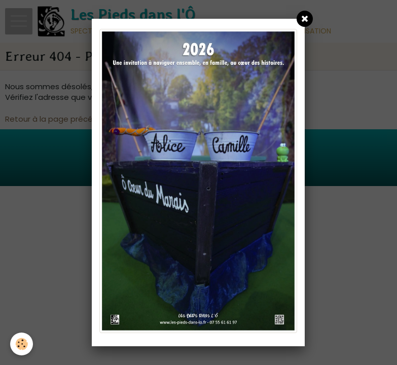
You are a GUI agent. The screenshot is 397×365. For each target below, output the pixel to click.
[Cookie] (21, 344)
